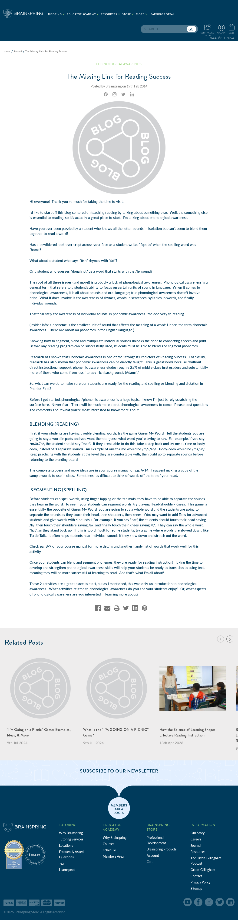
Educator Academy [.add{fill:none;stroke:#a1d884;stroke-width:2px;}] (83, 14)
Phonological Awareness (119, 64)
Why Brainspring (71, 833)
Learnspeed (67, 870)
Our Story (198, 833)
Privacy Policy (200, 882)
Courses (108, 844)
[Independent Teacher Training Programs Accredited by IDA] (14, 854)
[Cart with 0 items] (232, 29)
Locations (66, 845)
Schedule (109, 850)
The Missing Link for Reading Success (119, 76)
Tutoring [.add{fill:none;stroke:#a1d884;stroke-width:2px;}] (56, 14)
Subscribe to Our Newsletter (119, 771)
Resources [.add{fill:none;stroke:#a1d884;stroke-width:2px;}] (110, 14)
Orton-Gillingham (203, 870)
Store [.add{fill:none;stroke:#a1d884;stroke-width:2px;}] (128, 14)
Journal (196, 845)
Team (62, 863)
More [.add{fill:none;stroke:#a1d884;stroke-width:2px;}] (141, 14)
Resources (198, 852)
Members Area (113, 856)
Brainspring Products (161, 849)
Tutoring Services (71, 839)
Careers (196, 839)
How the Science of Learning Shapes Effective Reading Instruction (187, 732)
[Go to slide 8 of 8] (220, 639)
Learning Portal (161, 14)
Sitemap (196, 888)
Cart (150, 862)
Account (153, 855)
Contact (196, 876)
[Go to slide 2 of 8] (229, 639)
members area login (119, 809)
